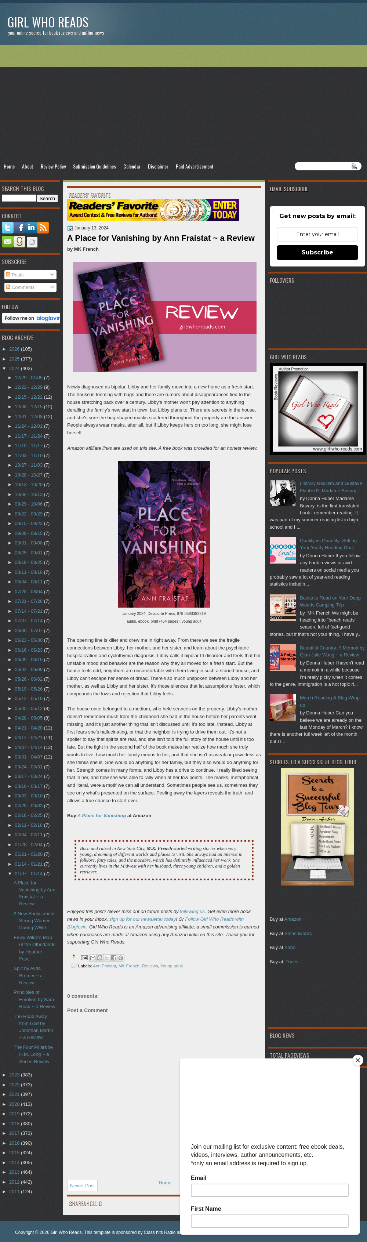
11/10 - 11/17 (29, 445)
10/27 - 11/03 (29, 465)
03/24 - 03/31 (29, 767)
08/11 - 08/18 (29, 572)
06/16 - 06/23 (29, 650)
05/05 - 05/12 (29, 708)
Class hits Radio (160, 1232)
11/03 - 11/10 (29, 455)
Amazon (292, 919)
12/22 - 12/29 (29, 387)
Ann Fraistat (104, 965)
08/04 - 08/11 (29, 581)
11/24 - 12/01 (29, 426)
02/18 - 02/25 (29, 815)
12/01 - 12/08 (29, 416)
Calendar (132, 166)
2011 (15, 1191)
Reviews (150, 965)
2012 (15, 1182)
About (27, 166)
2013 (15, 1172)
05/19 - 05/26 (29, 689)
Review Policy (53, 166)
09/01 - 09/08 (29, 543)
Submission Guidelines (94, 166)
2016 (15, 1143)
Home (9, 166)
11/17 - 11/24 (29, 436)
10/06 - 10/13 (29, 494)
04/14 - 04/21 (29, 737)
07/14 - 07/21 (29, 611)
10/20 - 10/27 (29, 475)
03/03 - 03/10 (29, 796)
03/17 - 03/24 (29, 776)
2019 (15, 1113)
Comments (20, 287)
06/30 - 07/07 (29, 630)
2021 (15, 1094)
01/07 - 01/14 (29, 873)
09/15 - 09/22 (29, 523)
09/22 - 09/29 (29, 514)
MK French (129, 965)
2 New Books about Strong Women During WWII (34, 921)
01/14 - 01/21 (29, 864)
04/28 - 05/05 (29, 718)
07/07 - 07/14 (29, 620)
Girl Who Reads (47, 21)
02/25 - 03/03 (29, 805)
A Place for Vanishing (101, 815)
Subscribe (317, 252)
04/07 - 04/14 (29, 747)
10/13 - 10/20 (29, 484)
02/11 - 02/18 (29, 825)
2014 (15, 1162)
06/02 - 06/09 (29, 669)
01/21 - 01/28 (29, 854)
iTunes (291, 961)
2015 (15, 1152)
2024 (15, 368)
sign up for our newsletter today (142, 919)
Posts (14, 275)
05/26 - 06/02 (29, 679)
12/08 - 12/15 (29, 406)
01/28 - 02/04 (29, 844)
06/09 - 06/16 (29, 659)
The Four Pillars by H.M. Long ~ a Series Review (33, 1054)
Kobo (289, 947)
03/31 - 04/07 (29, 757)
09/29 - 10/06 (29, 504)
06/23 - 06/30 (29, 640)
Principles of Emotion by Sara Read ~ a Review (34, 999)
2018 (15, 1123)
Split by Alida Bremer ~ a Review (28, 975)
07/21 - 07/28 (29, 601)
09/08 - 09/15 (29, 533)
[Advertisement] (183, 103)
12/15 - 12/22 (29, 397)
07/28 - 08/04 (29, 591)
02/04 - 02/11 (29, 834)
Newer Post (82, 1185)
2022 (15, 1084)
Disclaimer (158, 166)
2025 (15, 359)
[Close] (357, 1060)
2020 (15, 1104)
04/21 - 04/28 (29, 728)
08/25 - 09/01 (29, 552)
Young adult (171, 965)
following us (192, 911)
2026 (15, 349)
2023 (15, 1075)
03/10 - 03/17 (29, 786)
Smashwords (298, 933)
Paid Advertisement (195, 166)
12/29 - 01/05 (29, 377)
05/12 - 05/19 (29, 698)
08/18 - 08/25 (29, 562)
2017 (15, 1133)
